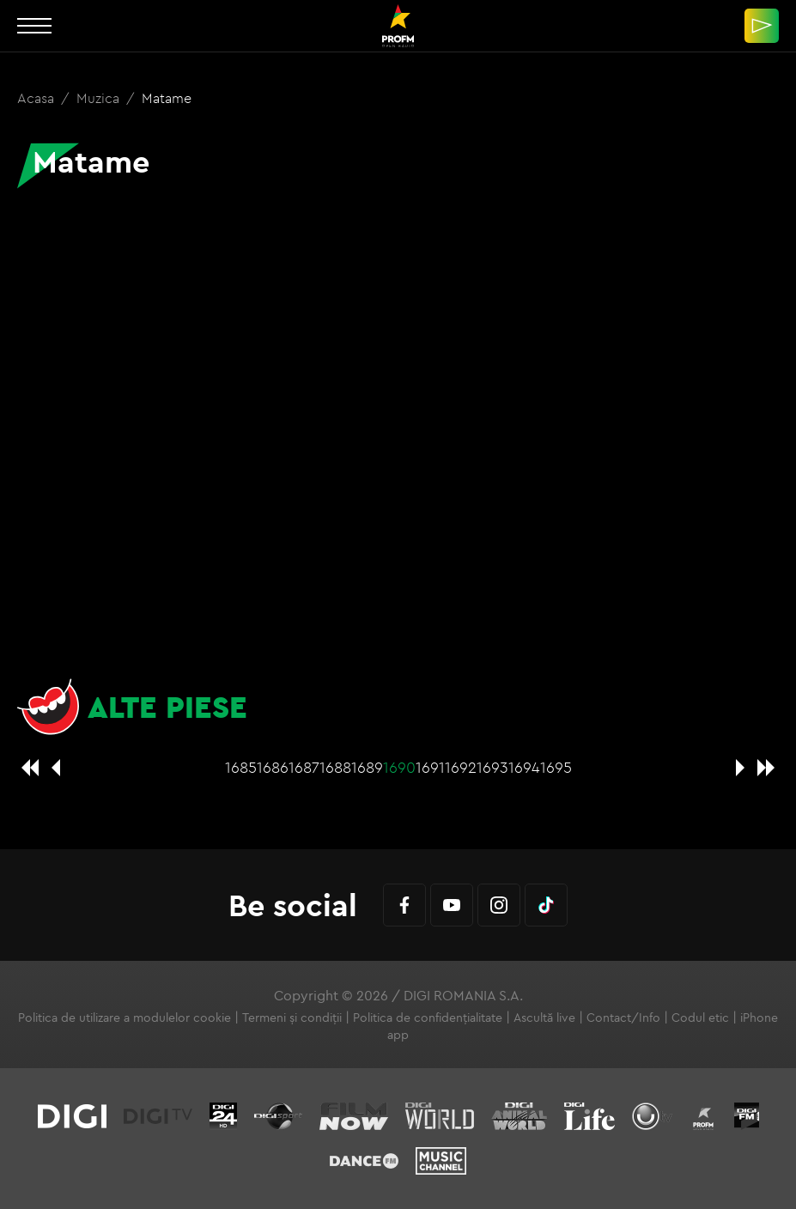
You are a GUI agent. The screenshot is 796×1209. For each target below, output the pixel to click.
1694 (524, 767)
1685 (241, 767)
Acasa (37, 97)
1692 (461, 767)
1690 (399, 767)
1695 (556, 767)
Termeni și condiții (292, 1017)
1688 (335, 767)
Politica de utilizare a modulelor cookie (124, 1017)
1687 (304, 767)
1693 (492, 767)
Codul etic (700, 1017)
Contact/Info (623, 1017)
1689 (367, 767)
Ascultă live (544, 1017)
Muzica (99, 97)
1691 (430, 767)
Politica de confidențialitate (427, 1017)
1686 (273, 767)
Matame (166, 97)
